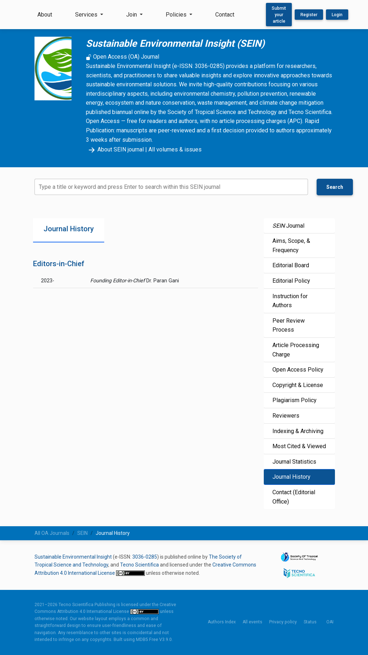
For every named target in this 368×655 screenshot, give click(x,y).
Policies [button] (177, 14)
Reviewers (285, 415)
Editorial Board (290, 265)
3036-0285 (144, 557)
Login (337, 14)
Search (334, 187)
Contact (224, 14)
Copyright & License (297, 385)
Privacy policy (283, 621)
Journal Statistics (294, 461)
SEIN (82, 533)
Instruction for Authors (290, 301)
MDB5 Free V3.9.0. (154, 639)
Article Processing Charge (295, 350)
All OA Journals (51, 533)
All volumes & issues (175, 149)
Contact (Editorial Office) (293, 497)
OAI (330, 621)
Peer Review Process (288, 325)
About (44, 14)
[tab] (68, 230)
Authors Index (222, 621)
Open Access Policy (297, 369)
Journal (288, 225)
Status (310, 621)
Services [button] (87, 14)
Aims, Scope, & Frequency (291, 245)
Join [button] (132, 14)
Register (308, 14)
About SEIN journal (115, 149)
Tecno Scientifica (139, 565)
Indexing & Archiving (297, 431)
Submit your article (279, 15)
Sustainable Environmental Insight (73, 557)
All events (252, 621)
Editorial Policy (291, 280)
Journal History (291, 476)
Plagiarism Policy (294, 400)
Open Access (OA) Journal (122, 56)
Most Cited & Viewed (299, 446)
